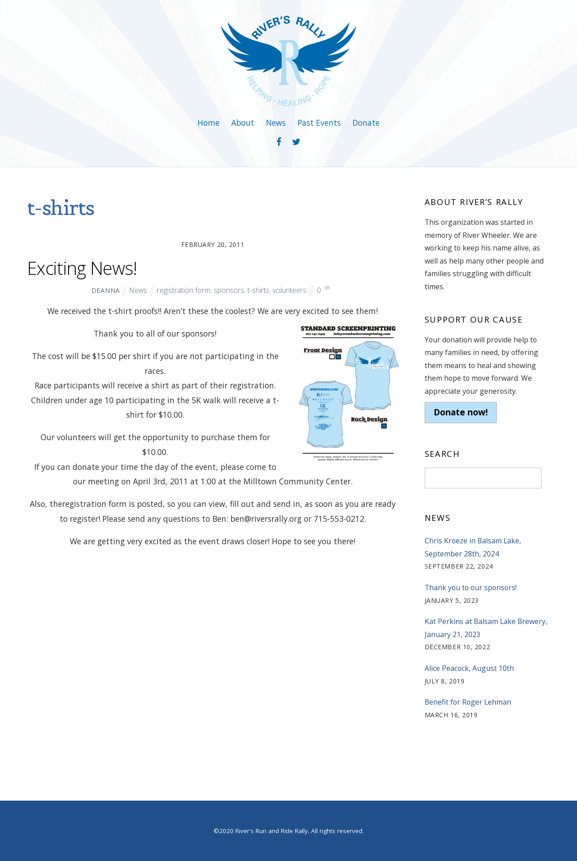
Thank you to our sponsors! (471, 587)
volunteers (290, 290)
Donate (366, 122)
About (242, 122)
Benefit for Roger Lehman (468, 702)
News (276, 122)
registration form (184, 290)
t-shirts (258, 290)
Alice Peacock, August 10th (469, 668)
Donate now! (461, 412)
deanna (106, 290)
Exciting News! (82, 268)
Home (208, 122)
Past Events (319, 122)
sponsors (229, 290)
